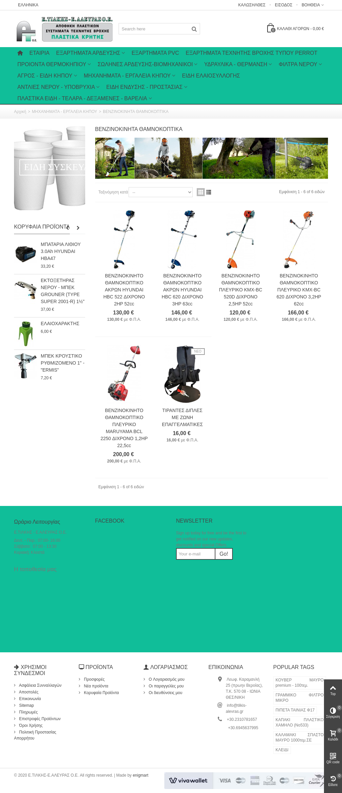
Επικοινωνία (29, 698)
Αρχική (20, 111)
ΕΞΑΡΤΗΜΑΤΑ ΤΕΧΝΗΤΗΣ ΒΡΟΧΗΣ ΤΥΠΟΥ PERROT (251, 53)
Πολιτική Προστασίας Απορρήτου (35, 735)
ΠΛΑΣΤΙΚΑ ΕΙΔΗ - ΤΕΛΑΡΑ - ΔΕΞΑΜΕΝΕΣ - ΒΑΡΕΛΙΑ (82, 98)
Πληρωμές (28, 712)
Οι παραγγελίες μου (166, 686)
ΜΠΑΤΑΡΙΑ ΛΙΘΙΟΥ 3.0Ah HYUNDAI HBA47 (60, 251)
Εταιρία (39, 53)
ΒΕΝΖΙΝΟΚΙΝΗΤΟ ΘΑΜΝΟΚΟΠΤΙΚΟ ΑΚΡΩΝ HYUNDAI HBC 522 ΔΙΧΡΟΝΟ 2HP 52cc (124, 289)
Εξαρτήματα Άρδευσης (88, 53)
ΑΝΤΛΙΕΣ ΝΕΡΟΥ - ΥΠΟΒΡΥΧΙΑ (56, 87)
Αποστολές (28, 692)
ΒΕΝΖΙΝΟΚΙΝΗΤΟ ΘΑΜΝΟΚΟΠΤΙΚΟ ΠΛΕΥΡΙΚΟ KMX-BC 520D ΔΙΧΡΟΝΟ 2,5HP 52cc (240, 289)
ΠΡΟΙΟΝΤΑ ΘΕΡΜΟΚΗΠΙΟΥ (51, 64)
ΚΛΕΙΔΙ (282, 750)
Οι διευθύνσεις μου (165, 692)
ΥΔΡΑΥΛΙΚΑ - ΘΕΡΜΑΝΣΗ (235, 64)
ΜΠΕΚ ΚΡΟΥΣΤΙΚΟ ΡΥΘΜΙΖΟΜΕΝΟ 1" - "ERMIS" (62, 363)
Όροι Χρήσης (30, 725)
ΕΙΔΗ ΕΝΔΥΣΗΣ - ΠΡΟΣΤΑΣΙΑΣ (144, 87)
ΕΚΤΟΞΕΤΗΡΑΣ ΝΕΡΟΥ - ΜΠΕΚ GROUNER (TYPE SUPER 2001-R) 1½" (62, 291)
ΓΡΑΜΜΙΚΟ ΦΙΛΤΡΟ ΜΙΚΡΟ (300, 698)
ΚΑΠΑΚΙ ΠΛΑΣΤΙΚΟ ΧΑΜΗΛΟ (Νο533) (300, 722)
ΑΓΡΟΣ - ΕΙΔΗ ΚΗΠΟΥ (44, 76)
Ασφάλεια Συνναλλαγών (39, 685)
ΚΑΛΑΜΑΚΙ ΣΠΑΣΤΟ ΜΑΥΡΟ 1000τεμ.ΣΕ (300, 738)
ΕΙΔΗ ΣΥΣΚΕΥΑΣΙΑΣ (67, 167)
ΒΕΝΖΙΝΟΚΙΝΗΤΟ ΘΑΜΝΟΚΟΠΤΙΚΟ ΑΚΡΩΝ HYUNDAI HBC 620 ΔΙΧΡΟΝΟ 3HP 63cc (182, 289)
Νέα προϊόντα (95, 686)
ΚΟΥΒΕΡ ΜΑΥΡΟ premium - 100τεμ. (300, 683)
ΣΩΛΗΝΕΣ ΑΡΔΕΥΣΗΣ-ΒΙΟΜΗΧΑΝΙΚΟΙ (145, 64)
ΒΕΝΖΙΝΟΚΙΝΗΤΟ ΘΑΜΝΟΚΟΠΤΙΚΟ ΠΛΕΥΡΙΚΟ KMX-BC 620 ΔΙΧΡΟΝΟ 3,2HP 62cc (299, 289)
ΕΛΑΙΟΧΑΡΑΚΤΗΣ (60, 323)
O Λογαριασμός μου (166, 679)
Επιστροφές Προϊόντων (39, 718)
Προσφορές (94, 679)
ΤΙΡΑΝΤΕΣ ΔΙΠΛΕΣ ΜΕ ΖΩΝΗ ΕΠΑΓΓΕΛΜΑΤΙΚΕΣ (182, 417)
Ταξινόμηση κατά (113, 192)
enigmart (140, 775)
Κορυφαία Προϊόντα (42, 227)
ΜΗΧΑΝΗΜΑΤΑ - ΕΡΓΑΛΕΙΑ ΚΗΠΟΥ (127, 76)
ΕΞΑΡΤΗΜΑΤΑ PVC (155, 53)
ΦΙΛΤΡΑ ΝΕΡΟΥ (298, 64)
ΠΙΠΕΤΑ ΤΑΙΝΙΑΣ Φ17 (295, 710)
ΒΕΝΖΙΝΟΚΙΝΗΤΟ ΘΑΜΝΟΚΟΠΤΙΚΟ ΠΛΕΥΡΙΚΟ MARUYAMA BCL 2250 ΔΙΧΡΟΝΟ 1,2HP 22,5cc (124, 428)
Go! (223, 554)
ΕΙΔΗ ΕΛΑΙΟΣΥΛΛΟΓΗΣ (211, 76)
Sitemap (26, 705)
